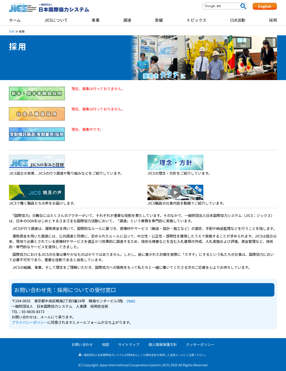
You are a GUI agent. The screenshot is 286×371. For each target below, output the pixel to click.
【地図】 (131, 301)
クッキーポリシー (200, 344)
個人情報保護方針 (162, 344)
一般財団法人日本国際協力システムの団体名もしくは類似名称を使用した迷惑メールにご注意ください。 (143, 355)
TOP (12, 31)
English (264, 6)
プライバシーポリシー (29, 322)
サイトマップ (128, 344)
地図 (105, 344)
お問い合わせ (82, 344)
